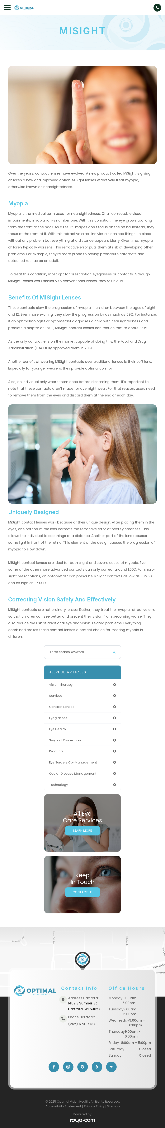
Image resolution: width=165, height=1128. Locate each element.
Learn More (82, 830)
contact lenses (61, 706)
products (56, 751)
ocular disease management (73, 773)
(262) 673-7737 (81, 1024)
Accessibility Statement (63, 1106)
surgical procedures (65, 740)
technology (58, 784)
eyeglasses (58, 718)
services (56, 695)
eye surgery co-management (73, 762)
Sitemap (113, 1106)
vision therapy (61, 684)
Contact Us (82, 892)
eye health (57, 729)
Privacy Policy (94, 1106)
